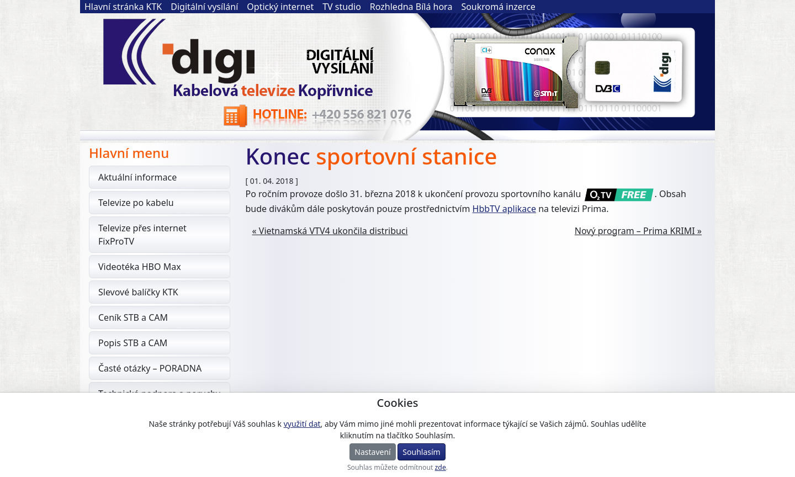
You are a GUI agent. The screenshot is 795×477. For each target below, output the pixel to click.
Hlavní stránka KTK (123, 7)
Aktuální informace (137, 177)
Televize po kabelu (136, 203)
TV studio (341, 7)
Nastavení (372, 452)
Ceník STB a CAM (133, 317)
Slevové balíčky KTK (138, 292)
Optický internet (280, 7)
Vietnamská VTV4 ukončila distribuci (333, 231)
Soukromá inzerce (498, 7)
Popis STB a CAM (132, 343)
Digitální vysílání (204, 7)
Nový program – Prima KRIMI (635, 231)
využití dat (302, 423)
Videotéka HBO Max (139, 267)
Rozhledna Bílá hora (411, 7)
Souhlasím (421, 452)
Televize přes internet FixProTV (142, 234)
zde (440, 467)
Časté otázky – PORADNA (150, 368)
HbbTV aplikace (505, 209)
